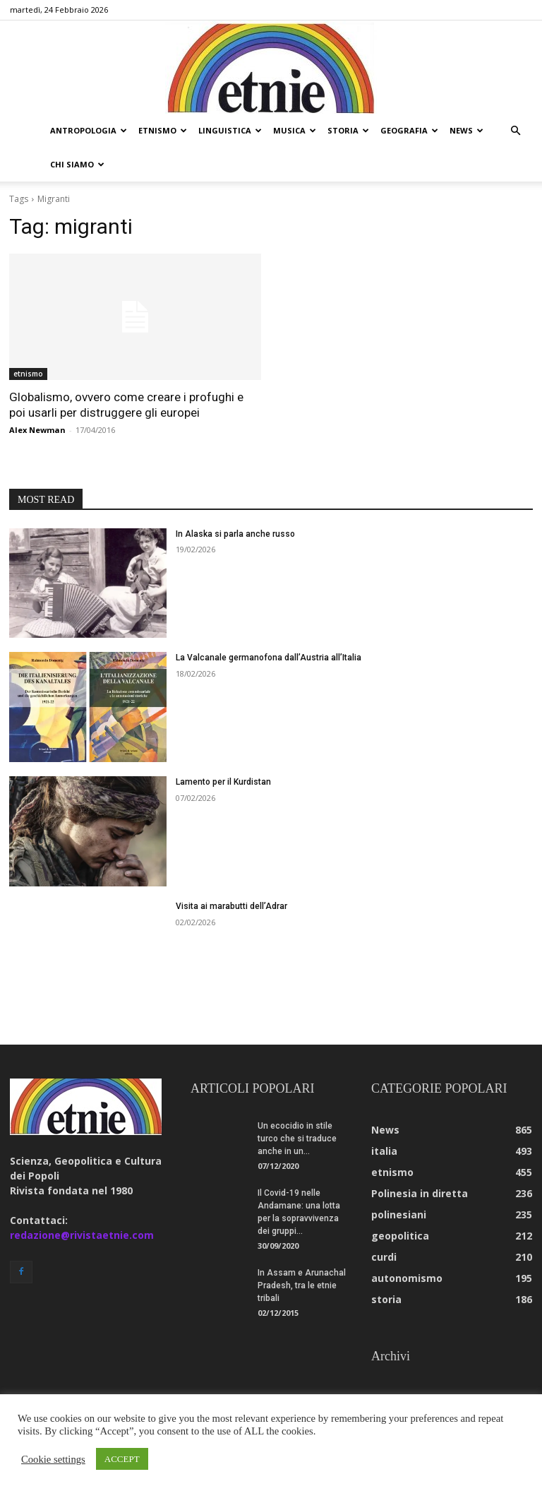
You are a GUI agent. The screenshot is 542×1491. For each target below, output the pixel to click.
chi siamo (77, 164)
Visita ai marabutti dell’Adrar (231, 906)
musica (294, 130)
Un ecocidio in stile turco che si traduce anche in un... (297, 1138)
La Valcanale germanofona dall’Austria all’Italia (268, 658)
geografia (409, 130)
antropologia (88, 130)
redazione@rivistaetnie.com (82, 1235)
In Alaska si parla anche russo (235, 534)
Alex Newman (37, 429)
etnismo (162, 130)
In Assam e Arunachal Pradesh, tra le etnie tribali (302, 1285)
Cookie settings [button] (53, 1459)
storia (348, 130)
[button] (515, 131)
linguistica (230, 130)
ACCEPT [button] (122, 1459)
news (466, 130)
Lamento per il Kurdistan (223, 782)
